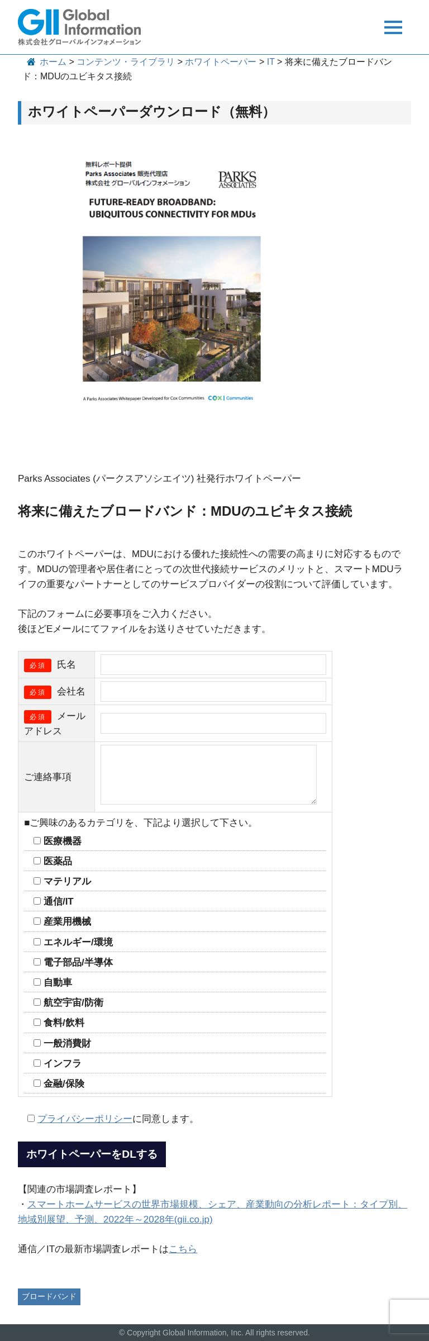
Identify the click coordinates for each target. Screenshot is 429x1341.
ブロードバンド (49, 1296)
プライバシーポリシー (84, 1119)
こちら (183, 1249)
